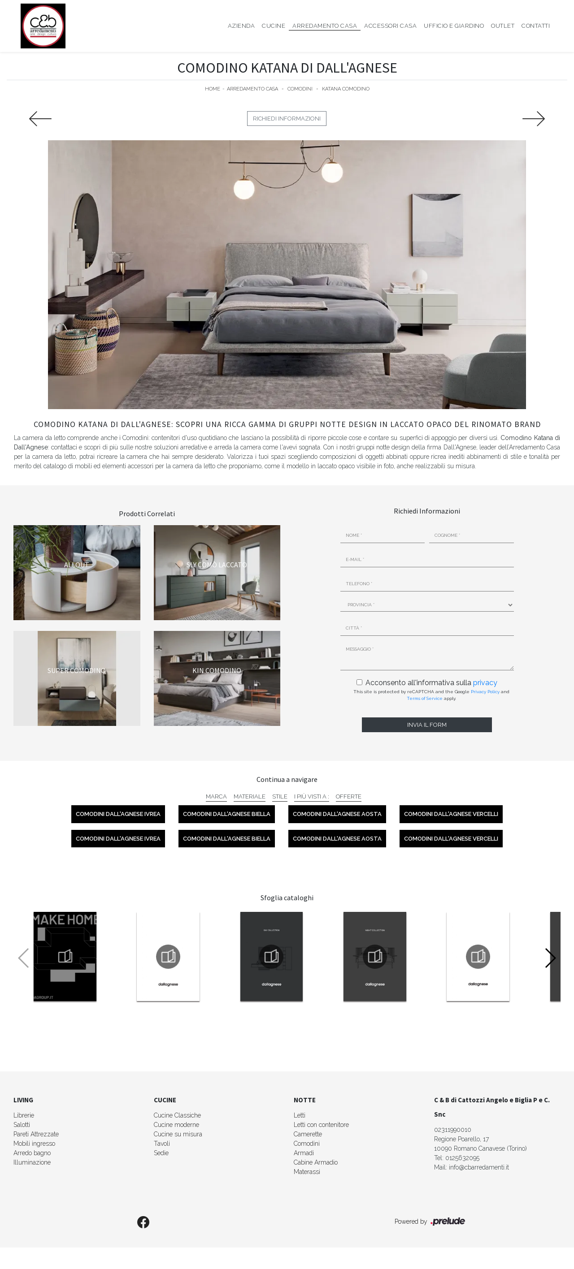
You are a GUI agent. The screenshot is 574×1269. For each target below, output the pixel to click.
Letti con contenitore (321, 1124)
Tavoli (162, 1143)
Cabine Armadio (316, 1162)
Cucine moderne (176, 1124)
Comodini (300, 89)
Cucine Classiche (177, 1115)
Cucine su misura (178, 1134)
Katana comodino (346, 89)
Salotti (21, 1124)
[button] (550, 958)
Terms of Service (425, 698)
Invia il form (427, 724)
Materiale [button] (249, 796)
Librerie (23, 1115)
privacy (485, 682)
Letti (299, 1115)
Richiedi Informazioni (287, 118)
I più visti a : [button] (311, 796)
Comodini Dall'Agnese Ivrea (118, 814)
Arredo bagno (32, 1153)
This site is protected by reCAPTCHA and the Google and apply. (431, 695)
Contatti (536, 25)
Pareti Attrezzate (36, 1134)
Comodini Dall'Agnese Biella (226, 814)
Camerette (308, 1134)
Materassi (307, 1171)
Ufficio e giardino (454, 25)
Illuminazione (32, 1162)
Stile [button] (279, 796)
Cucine (273, 25)
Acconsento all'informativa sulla (431, 682)
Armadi (304, 1153)
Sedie (161, 1153)
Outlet (502, 25)
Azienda (241, 25)
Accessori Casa (390, 25)
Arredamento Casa (324, 25)
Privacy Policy (485, 691)
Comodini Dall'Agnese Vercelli (451, 814)
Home (212, 89)
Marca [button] (216, 796)
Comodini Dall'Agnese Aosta (337, 814)
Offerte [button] (348, 796)
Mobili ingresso (34, 1143)
